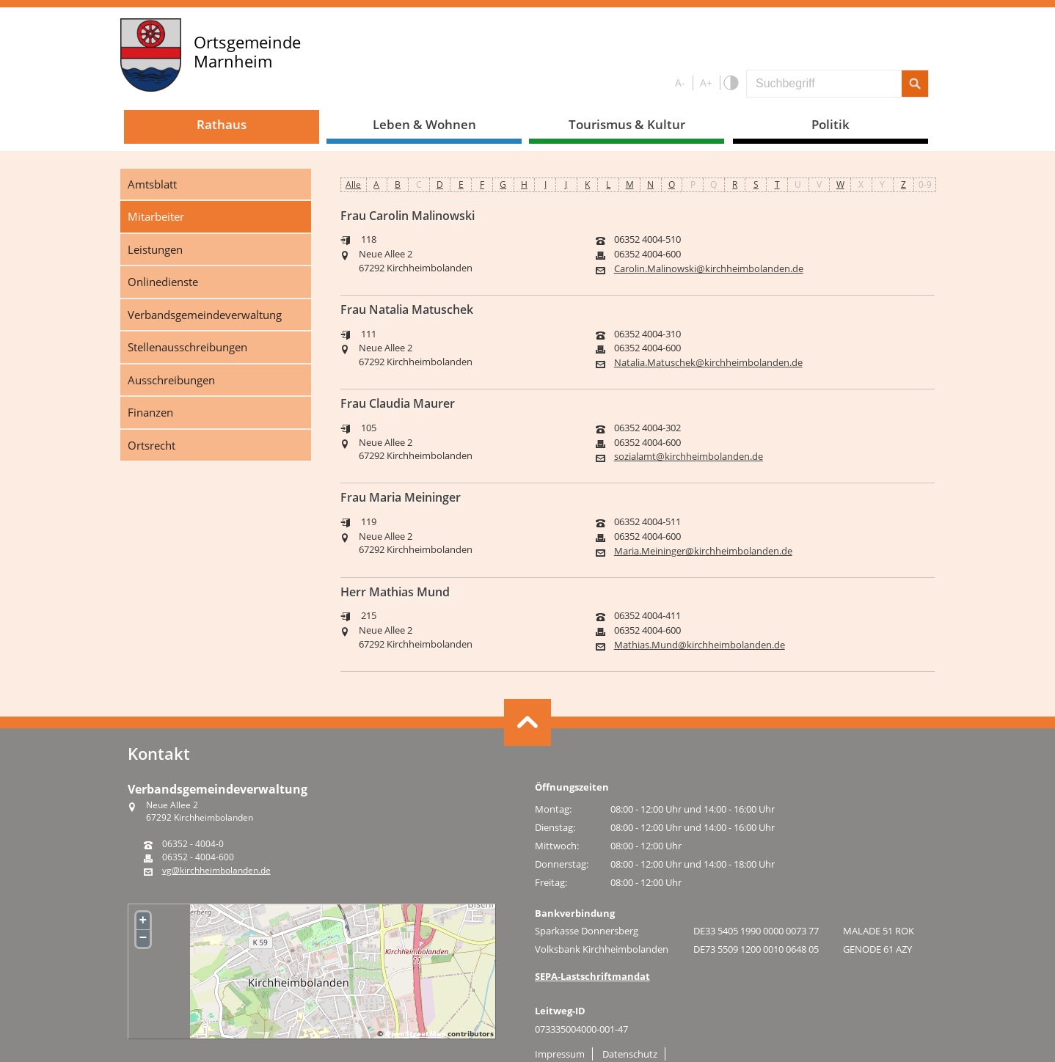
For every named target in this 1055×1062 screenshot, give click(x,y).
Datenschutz (629, 1054)
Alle (353, 184)
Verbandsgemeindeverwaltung (205, 314)
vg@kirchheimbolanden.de (216, 870)
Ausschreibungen (171, 380)
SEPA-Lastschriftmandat (592, 976)
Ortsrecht (151, 445)
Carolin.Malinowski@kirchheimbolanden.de (708, 269)
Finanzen (150, 412)
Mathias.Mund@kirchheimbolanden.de (699, 645)
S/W (730, 83)
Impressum (560, 1054)
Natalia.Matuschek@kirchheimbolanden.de (708, 362)
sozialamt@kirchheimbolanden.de (688, 456)
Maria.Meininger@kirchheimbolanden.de (703, 551)
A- (680, 82)
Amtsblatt (152, 184)
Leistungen (155, 249)
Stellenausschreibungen (187, 347)
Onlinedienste (163, 281)
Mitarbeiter (156, 216)
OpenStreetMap (415, 1033)
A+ (706, 82)
